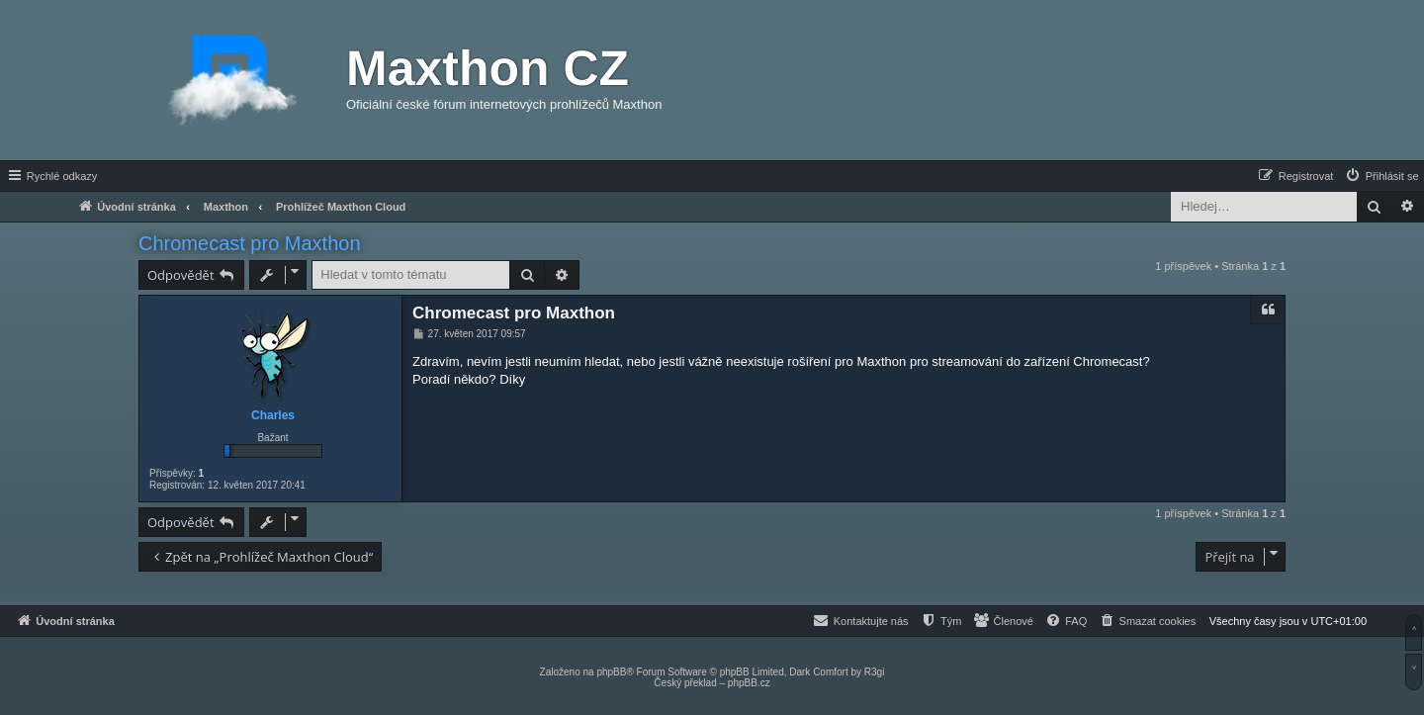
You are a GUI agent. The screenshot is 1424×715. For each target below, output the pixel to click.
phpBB (611, 672)
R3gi (874, 672)
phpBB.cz (749, 682)
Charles (273, 415)
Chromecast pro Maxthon (249, 243)
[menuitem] (1381, 176)
